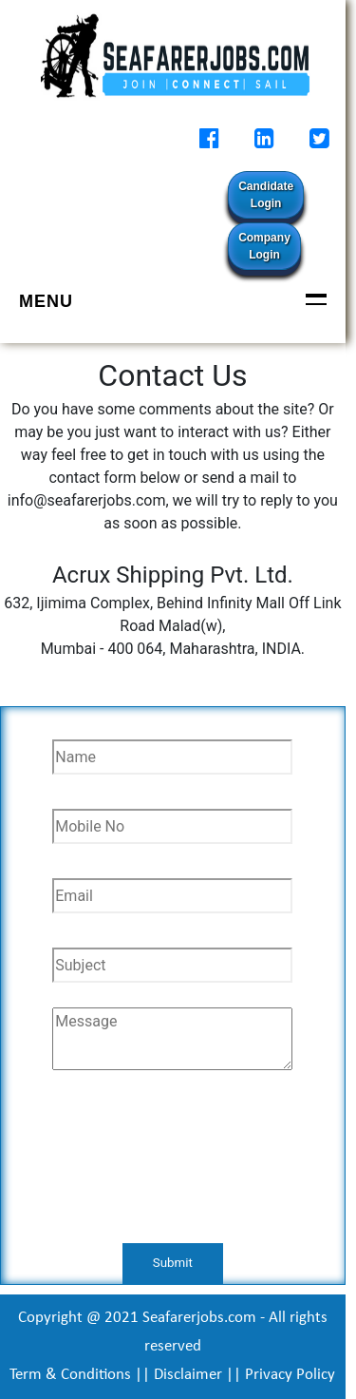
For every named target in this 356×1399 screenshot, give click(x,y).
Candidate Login (265, 195)
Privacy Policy (290, 1375)
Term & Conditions (70, 1375)
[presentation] (172, 1168)
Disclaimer (188, 1375)
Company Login (264, 246)
